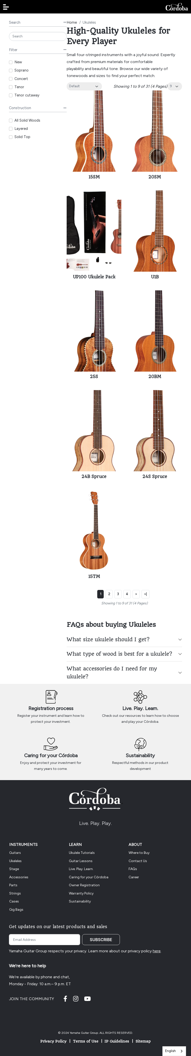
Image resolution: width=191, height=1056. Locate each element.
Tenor (19, 87)
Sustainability (140, 755)
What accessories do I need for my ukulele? (112, 672)
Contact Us (138, 861)
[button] (6, 7)
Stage (14, 869)
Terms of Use (85, 1041)
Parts (13, 885)
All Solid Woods (27, 120)
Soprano (21, 70)
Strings (15, 893)
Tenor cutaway (27, 95)
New (18, 62)
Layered (21, 128)
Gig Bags (16, 909)
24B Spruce (94, 476)
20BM (154, 376)
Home (72, 22)
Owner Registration (84, 885)
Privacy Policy (53, 1041)
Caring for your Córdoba (51, 755)
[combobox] (174, 1051)
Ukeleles (15, 861)
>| (145, 594)
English (170, 1051)
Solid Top (22, 137)
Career (134, 877)
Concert (21, 79)
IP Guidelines (116, 1041)
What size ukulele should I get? (108, 639)
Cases (14, 901)
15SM (94, 176)
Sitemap (143, 1041)
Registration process (50, 708)
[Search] (38, 36)
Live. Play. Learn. (140, 708)
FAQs (133, 869)
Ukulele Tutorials (82, 853)
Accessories (18, 877)
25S (94, 376)
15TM (94, 576)
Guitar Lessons (81, 861)
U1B (155, 276)
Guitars (15, 853)
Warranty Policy (81, 893)
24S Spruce (155, 476)
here (157, 951)
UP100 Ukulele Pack (94, 276)
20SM (154, 176)
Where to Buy (139, 853)
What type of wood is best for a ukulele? (119, 654)
